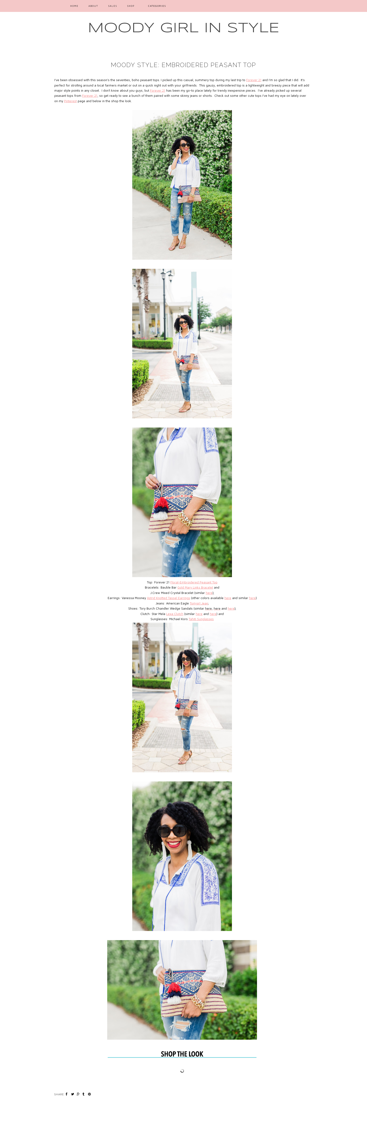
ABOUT (93, 5)
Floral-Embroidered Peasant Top (193, 582)
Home (74, 5)
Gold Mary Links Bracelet (195, 587)
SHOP (131, 5)
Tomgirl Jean (199, 603)
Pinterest (70, 101)
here (209, 593)
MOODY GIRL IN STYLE (183, 28)
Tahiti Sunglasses (201, 619)
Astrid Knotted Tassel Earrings (168, 598)
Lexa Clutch (174, 614)
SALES (112, 5)
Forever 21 (253, 80)
